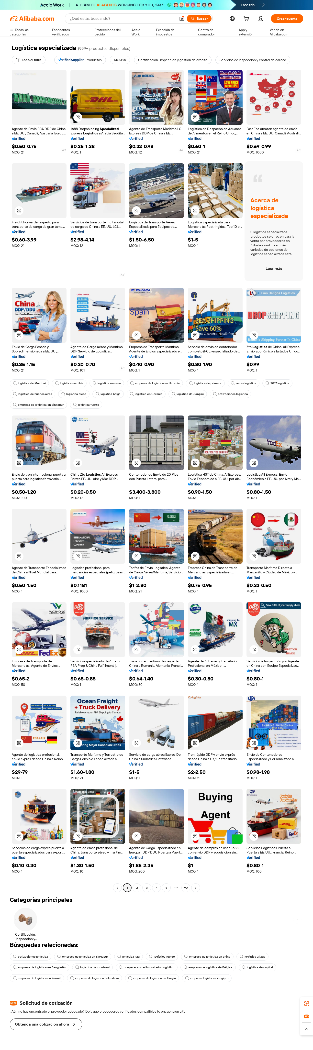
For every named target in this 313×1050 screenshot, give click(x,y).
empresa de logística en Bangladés (39, 967)
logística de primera (205, 383)
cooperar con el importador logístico (146, 967)
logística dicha (73, 394)
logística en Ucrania (146, 394)
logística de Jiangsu (188, 394)
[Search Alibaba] (122, 18)
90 (186, 887)
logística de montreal (92, 967)
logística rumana (107, 383)
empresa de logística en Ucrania (155, 383)
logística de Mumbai (29, 383)
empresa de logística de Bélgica (208, 967)
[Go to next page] (195, 887)
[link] (306, 1003)
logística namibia (69, 383)
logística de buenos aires (32, 394)
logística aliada (252, 957)
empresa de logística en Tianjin (152, 978)
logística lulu (128, 957)
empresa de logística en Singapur (38, 405)
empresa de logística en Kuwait (37, 978)
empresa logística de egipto (206, 978)
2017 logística (277, 383)
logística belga (108, 394)
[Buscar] (199, 18)
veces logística (243, 383)
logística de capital (257, 967)
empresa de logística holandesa (94, 978)
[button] (182, 19)
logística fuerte (86, 405)
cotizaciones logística (230, 394)
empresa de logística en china (207, 957)
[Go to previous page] (117, 887)
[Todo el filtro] (28, 60)
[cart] (247, 19)
